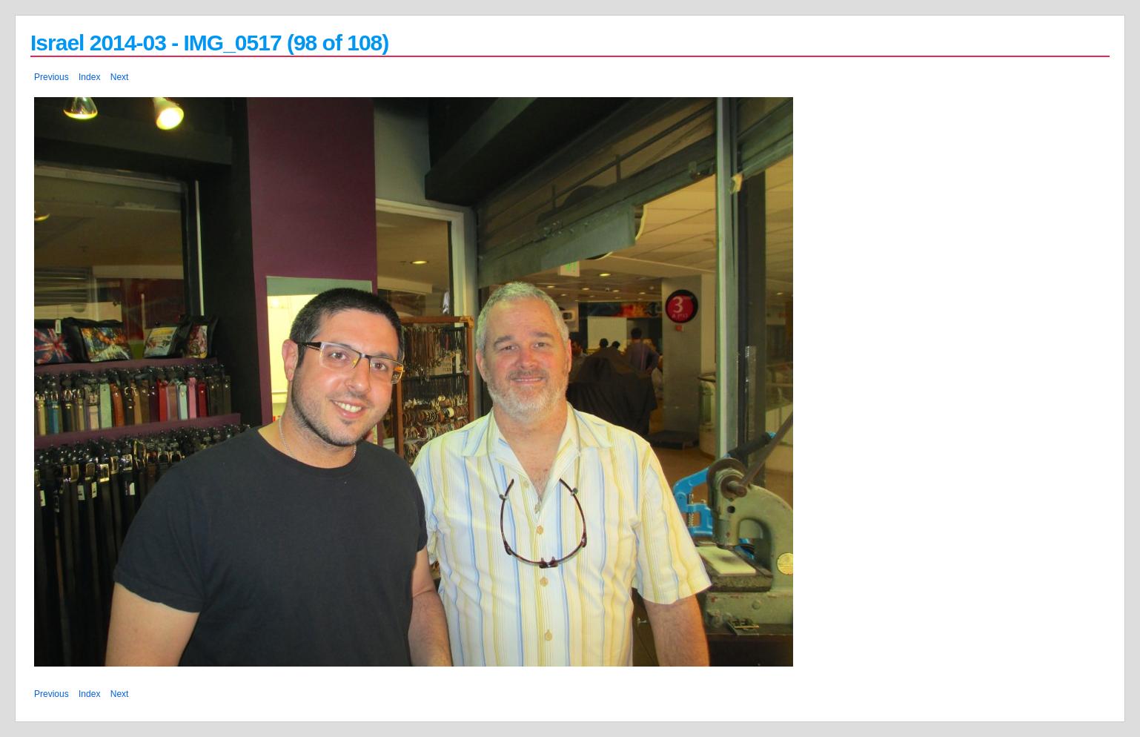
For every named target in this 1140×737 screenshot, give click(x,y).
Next (119, 77)
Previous (51, 77)
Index (89, 77)
